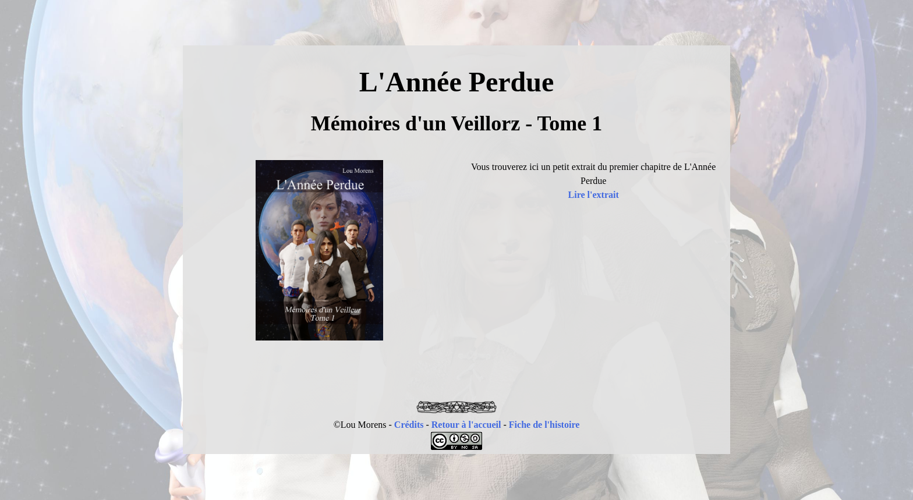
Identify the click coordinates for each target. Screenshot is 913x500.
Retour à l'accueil (466, 425)
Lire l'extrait (593, 195)
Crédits (409, 425)
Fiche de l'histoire (544, 425)
